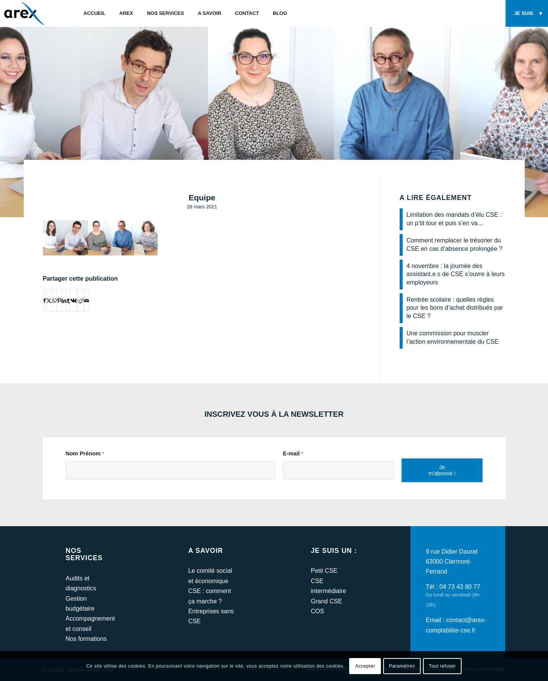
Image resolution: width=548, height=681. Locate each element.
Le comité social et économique (210, 575)
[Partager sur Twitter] (49, 300)
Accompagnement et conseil (90, 623)
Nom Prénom (85, 453)
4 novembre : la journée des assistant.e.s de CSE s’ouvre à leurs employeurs (456, 274)
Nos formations (86, 638)
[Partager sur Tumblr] (68, 300)
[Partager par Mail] (86, 300)
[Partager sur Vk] (73, 300)
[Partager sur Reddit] (80, 300)
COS (317, 611)
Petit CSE (324, 570)
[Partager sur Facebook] (44, 300)
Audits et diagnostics (81, 583)
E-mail (293, 453)
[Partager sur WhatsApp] (54, 300)
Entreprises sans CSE (211, 616)
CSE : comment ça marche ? (209, 596)
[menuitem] (94, 13)
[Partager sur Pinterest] (59, 300)
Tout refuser (442, 666)
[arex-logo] (23, 13)
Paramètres (402, 666)
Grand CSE (326, 601)
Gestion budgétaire (80, 603)
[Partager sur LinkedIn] (64, 300)
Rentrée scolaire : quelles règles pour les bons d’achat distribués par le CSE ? (455, 307)
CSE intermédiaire (328, 586)
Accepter (365, 666)
